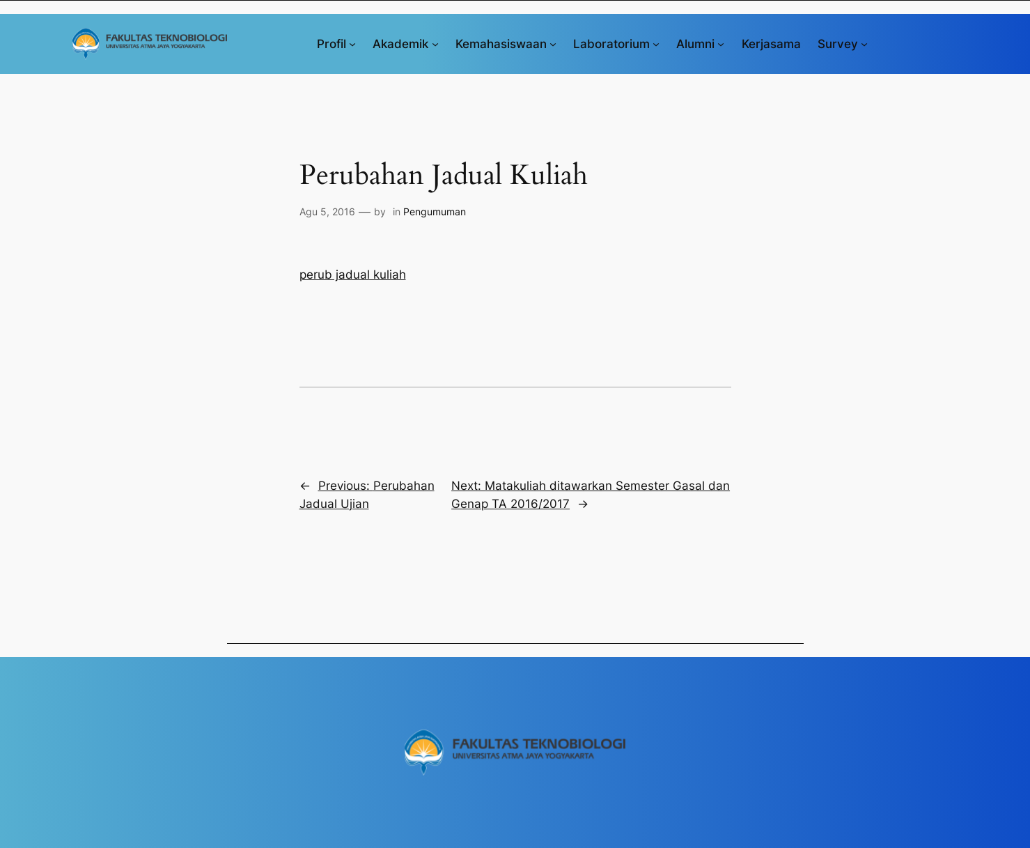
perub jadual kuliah (352, 275)
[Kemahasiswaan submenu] (552, 43)
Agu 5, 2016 (327, 211)
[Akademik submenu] (435, 43)
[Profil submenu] (352, 43)
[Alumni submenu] (720, 43)
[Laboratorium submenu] (656, 43)
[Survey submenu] (864, 43)
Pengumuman (434, 211)
